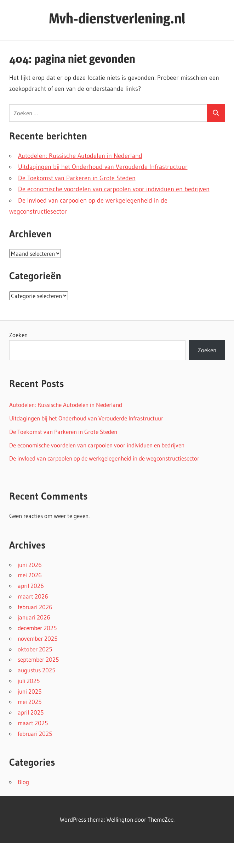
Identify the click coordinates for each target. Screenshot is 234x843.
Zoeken (18, 334)
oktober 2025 (35, 649)
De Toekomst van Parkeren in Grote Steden (77, 178)
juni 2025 (29, 691)
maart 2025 (33, 723)
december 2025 (37, 628)
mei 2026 (30, 575)
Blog (23, 782)
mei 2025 (29, 701)
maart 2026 (33, 596)
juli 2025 (29, 680)
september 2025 (38, 659)
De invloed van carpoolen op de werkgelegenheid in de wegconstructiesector (104, 458)
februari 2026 (35, 607)
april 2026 (31, 585)
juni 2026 (30, 564)
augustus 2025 (36, 670)
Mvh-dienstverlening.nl (117, 18)
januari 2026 (34, 617)
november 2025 (37, 638)
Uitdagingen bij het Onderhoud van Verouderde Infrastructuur (103, 167)
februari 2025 (35, 733)
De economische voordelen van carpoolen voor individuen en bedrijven (114, 189)
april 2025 (31, 712)
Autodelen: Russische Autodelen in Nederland (80, 156)
